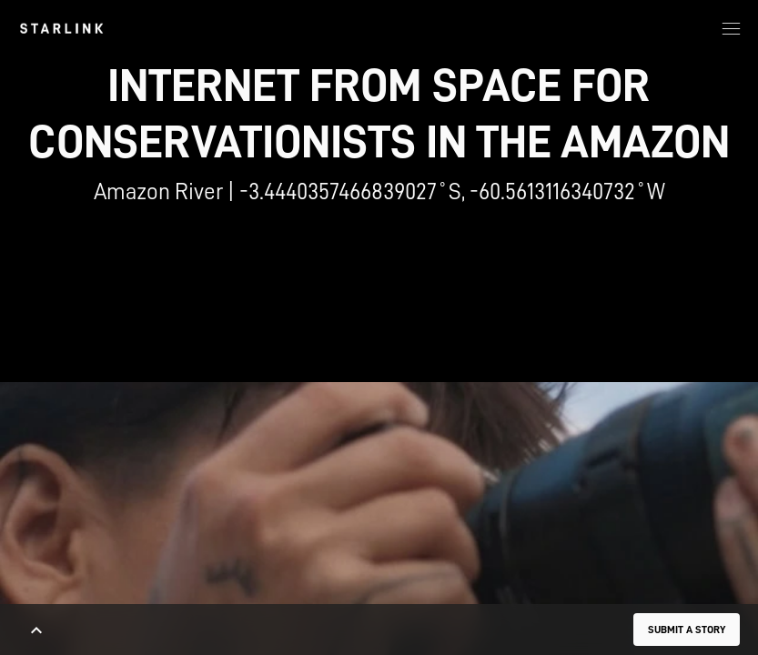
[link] (61, 28)
